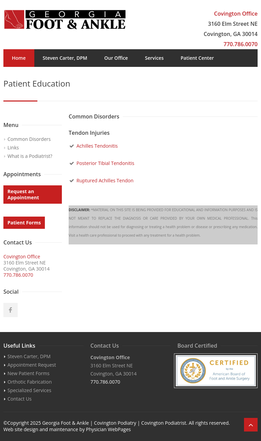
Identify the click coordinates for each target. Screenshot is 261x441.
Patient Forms (24, 222)
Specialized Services (29, 390)
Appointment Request (31, 365)
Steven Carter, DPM (65, 58)
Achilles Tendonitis (97, 146)
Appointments (86, 75)
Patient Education (32, 75)
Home (19, 58)
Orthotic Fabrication (29, 382)
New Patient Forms (28, 373)
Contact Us (131, 75)
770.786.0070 (241, 44)
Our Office (116, 58)
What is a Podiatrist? (29, 156)
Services (154, 58)
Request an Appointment (23, 194)
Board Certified (197, 345)
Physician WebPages (108, 429)
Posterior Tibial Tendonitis (105, 163)
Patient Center (197, 58)
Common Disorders (29, 139)
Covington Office (236, 13)
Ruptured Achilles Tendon (105, 180)
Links (13, 147)
